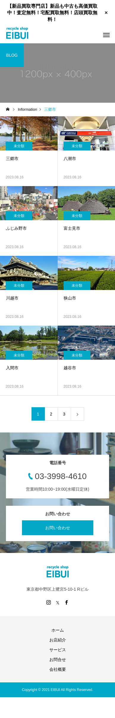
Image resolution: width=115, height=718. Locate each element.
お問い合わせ (57, 527)
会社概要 (57, 669)
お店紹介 (57, 640)
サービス (57, 649)
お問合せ (57, 659)
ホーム (57, 630)
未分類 (19, 146)
